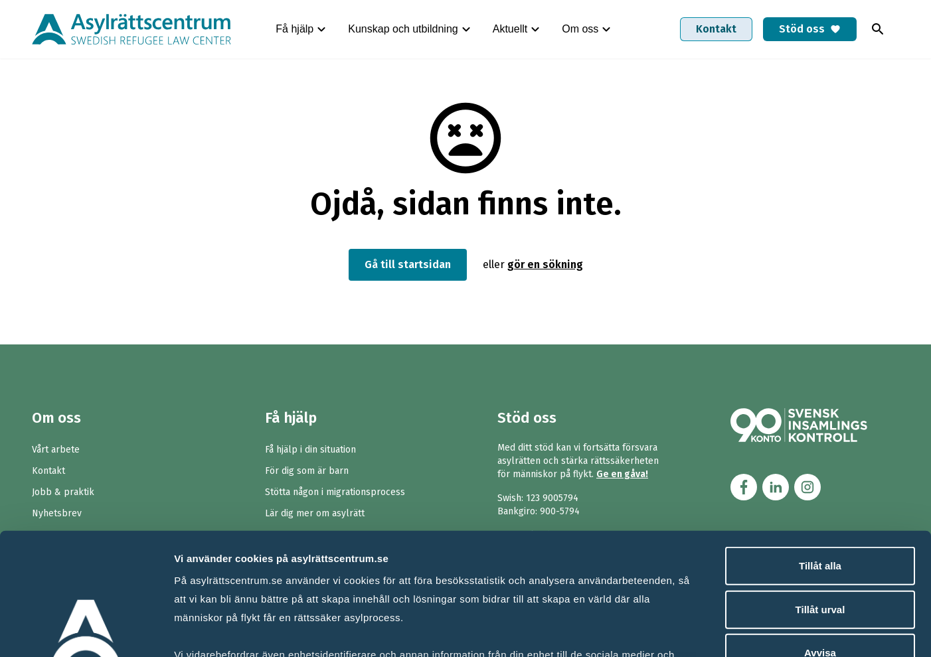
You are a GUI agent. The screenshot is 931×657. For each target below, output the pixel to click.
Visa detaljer (721, 630)
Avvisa (820, 541)
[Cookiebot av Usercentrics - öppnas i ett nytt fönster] (86, 631)
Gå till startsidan (408, 264)
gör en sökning (545, 264)
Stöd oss (810, 29)
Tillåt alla (820, 454)
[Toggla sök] (878, 29)
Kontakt (716, 29)
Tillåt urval (820, 497)
